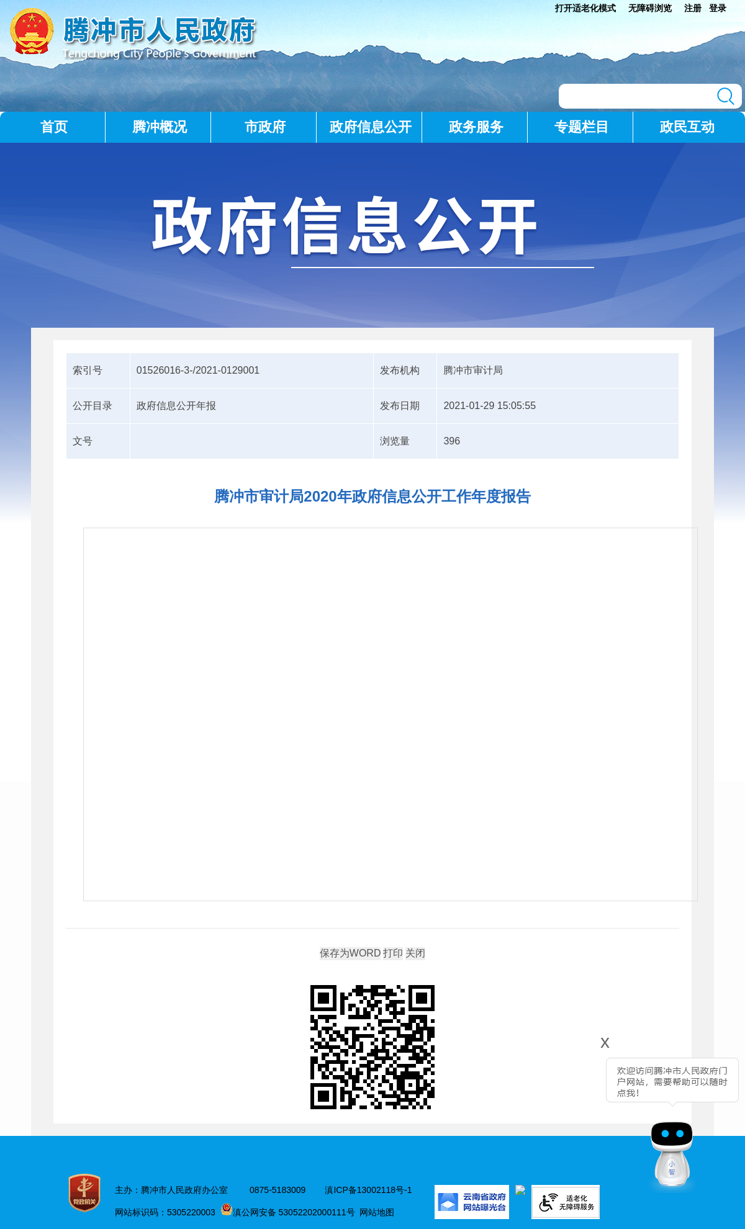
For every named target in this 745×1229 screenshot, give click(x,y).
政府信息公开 (371, 127)
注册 (693, 8)
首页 (54, 127)
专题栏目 (581, 127)
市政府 (265, 127)
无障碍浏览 (650, 8)
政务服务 (476, 127)
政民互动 (687, 127)
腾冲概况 (159, 127)
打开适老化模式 (585, 8)
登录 (717, 8)
